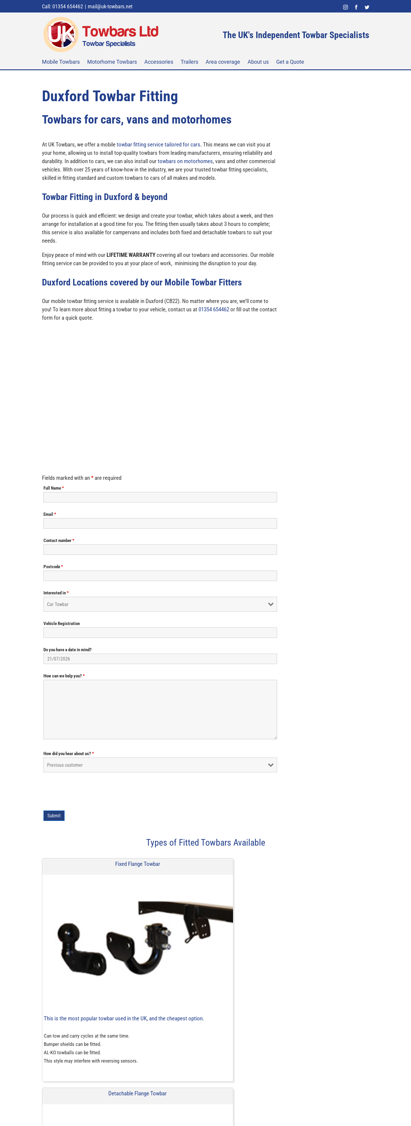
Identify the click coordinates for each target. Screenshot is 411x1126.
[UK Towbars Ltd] (94, 1096)
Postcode (223, 204)
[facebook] (229, 941)
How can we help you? (234, 314)
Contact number (229, 178)
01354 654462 (139, 386)
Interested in (226, 231)
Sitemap (168, 1110)
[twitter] (242, 941)
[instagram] (217, 941)
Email (220, 152)
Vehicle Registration (232, 261)
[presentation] (259, 429)
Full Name (224, 126)
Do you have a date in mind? (238, 288)
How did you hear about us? (239, 391)
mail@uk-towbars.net (110, 6)
